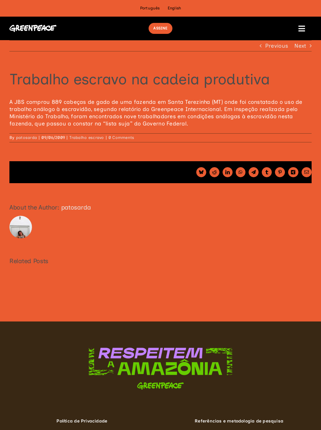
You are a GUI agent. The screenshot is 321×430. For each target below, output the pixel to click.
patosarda (26, 137)
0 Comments (121, 137)
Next (300, 45)
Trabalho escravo (86, 137)
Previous (276, 45)
